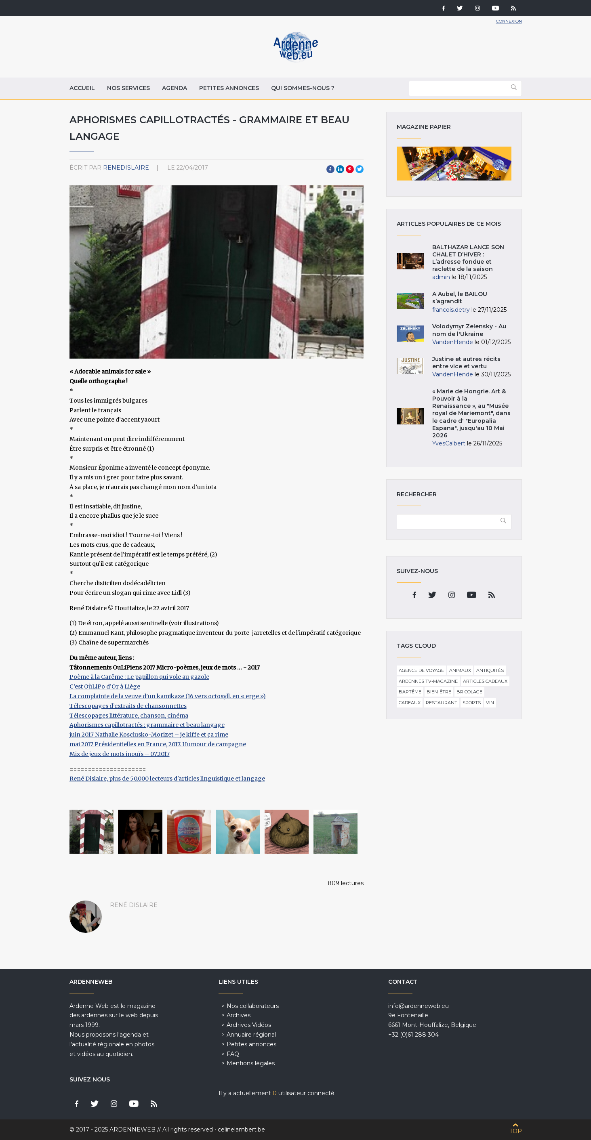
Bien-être (439, 692)
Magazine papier (454, 164)
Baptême (410, 692)
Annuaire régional (251, 1034)
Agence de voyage (421, 670)
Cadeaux (410, 702)
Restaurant (441, 702)
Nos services (128, 88)
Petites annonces (229, 88)
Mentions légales (251, 1063)
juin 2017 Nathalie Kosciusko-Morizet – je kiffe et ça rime (148, 734)
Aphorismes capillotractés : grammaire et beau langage (147, 725)
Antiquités (490, 670)
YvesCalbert (448, 443)
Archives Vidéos (249, 1025)
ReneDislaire (126, 167)
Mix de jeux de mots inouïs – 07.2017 (119, 754)
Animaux (460, 670)
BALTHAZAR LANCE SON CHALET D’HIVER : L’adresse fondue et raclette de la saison (468, 258)
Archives (238, 1015)
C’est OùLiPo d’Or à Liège (104, 686)
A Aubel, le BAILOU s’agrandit (459, 297)
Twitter (359, 169)
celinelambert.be (241, 1129)
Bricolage (469, 692)
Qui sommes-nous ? (302, 88)
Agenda (174, 88)
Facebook (330, 169)
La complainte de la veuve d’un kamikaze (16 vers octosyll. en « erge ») (167, 696)
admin (441, 277)
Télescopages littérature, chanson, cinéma (128, 715)
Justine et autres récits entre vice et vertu (466, 362)
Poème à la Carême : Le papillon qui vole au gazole (139, 676)
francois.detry (451, 309)
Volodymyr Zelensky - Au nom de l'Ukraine (469, 330)
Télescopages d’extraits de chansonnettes (128, 706)
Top (515, 1131)
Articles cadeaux (485, 681)
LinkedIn (340, 169)
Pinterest (350, 169)
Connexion (509, 21)
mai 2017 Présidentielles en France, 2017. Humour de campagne (157, 744)
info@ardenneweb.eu (418, 1006)
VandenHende (452, 342)
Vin (490, 702)
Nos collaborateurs (253, 1006)
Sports (472, 702)
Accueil (82, 88)
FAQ (233, 1054)
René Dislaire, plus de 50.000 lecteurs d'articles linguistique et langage (167, 778)
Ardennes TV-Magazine (428, 681)
